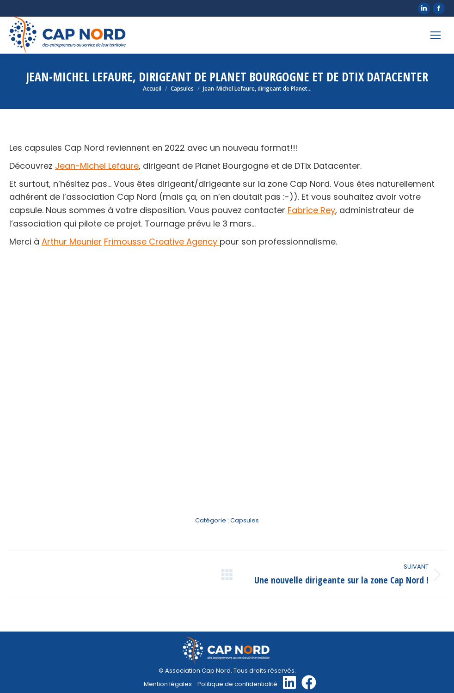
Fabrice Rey (311, 210)
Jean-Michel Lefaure (97, 166)
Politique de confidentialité (237, 684)
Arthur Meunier (72, 241)
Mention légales (168, 684)
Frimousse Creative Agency (162, 241)
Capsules (244, 520)
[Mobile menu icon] (435, 35)
